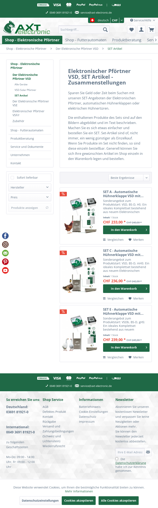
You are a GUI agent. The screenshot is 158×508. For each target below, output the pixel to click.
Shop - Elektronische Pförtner (25, 66)
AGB (45, 407)
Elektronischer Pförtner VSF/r (28, 113)
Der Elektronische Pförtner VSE (31, 103)
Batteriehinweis (90, 407)
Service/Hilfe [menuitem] (141, 20)
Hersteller (17, 187)
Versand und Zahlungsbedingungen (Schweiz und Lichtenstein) (58, 433)
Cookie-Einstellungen (93, 412)
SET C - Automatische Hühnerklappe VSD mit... (123, 253)
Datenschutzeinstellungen (40, 500)
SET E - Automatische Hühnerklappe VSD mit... (123, 311)
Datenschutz (87, 417)
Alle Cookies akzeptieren (118, 500)
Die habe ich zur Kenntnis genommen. (130, 465)
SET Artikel (21, 95)
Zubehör (18, 121)
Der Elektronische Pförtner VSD (25, 77)
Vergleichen (113, 240)
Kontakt (15, 163)
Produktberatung (22, 138)
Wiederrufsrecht (54, 446)
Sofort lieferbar (27, 177)
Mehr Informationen (79, 491)
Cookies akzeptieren (78, 500)
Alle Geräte (21, 84)
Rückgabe (49, 422)
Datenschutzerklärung (130, 463)
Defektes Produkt (54, 412)
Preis (14, 197)
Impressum (87, 422)
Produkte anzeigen (30, 208)
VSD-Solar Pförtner (25, 90)
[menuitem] (84, 29)
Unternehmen (20, 155)
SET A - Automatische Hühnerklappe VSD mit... (123, 194)
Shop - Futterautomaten (26, 130)
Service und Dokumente (26, 147)
